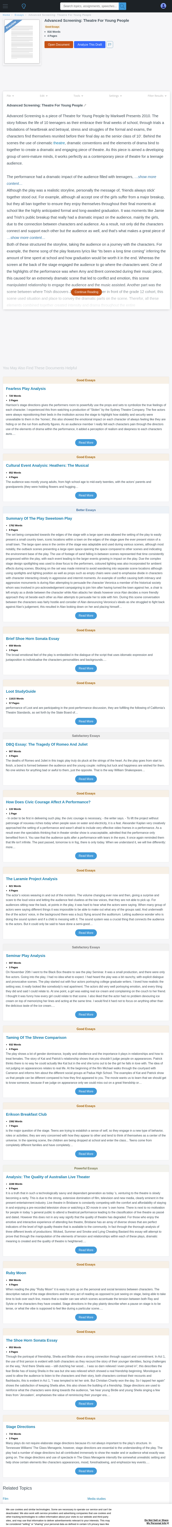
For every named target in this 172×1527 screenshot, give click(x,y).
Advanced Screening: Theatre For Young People (60, 15)
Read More (86, 442)
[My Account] (165, 6)
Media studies (96, 1498)
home (6, 15)
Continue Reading (86, 292)
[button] (5, 5)
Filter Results (157, 95)
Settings (115, 95)
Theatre (8, 1505)
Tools (78, 95)
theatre (59, 143)
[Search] (122, 6)
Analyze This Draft (90, 44)
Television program (99, 1505)
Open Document (59, 44)
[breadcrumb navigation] (86, 15)
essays (19, 15)
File (10, 95)
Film (5, 1498)
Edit (43, 95)
